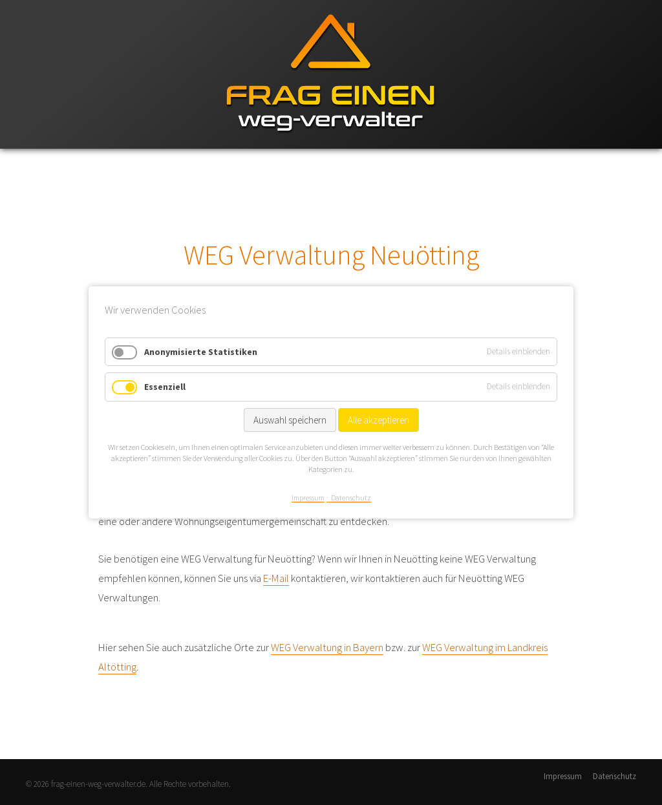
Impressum (563, 776)
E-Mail (276, 578)
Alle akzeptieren (378, 420)
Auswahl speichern (289, 420)
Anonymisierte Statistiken (200, 352)
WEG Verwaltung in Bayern (327, 647)
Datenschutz (614, 776)
